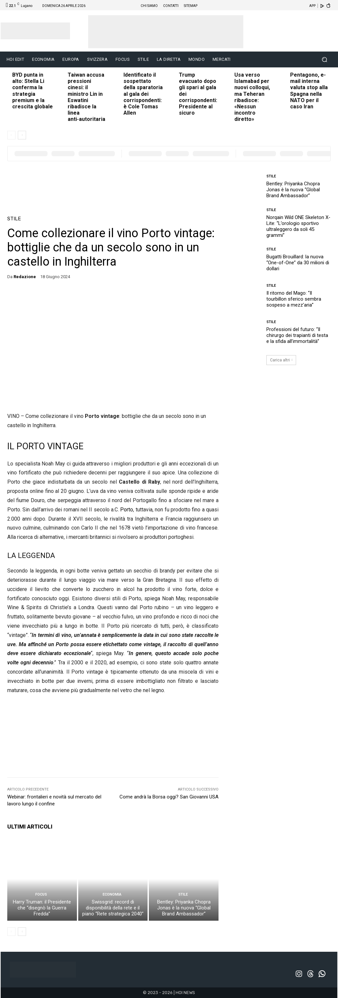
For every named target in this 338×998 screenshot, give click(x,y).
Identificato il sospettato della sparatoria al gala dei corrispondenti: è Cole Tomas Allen (143, 94)
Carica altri (281, 360)
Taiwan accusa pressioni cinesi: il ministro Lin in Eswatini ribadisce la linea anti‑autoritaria (86, 97)
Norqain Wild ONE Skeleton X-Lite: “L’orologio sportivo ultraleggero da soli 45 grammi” (298, 226)
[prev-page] (11, 135)
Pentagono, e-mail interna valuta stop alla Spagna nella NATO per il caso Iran (309, 91)
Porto (126, 509)
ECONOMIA (112, 894)
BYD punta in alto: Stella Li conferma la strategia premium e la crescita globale (32, 91)
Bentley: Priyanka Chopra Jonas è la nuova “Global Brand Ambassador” (184, 908)
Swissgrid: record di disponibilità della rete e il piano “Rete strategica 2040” (113, 908)
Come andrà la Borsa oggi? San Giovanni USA (169, 797)
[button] (324, 59)
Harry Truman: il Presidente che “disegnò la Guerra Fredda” (42, 908)
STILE (14, 218)
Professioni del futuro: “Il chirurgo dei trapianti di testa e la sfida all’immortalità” (297, 335)
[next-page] (22, 135)
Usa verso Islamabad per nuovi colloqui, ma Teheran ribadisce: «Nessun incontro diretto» (252, 97)
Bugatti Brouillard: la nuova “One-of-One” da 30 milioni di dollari (297, 263)
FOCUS (41, 894)
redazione (25, 277)
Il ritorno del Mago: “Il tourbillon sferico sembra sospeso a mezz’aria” (293, 299)
